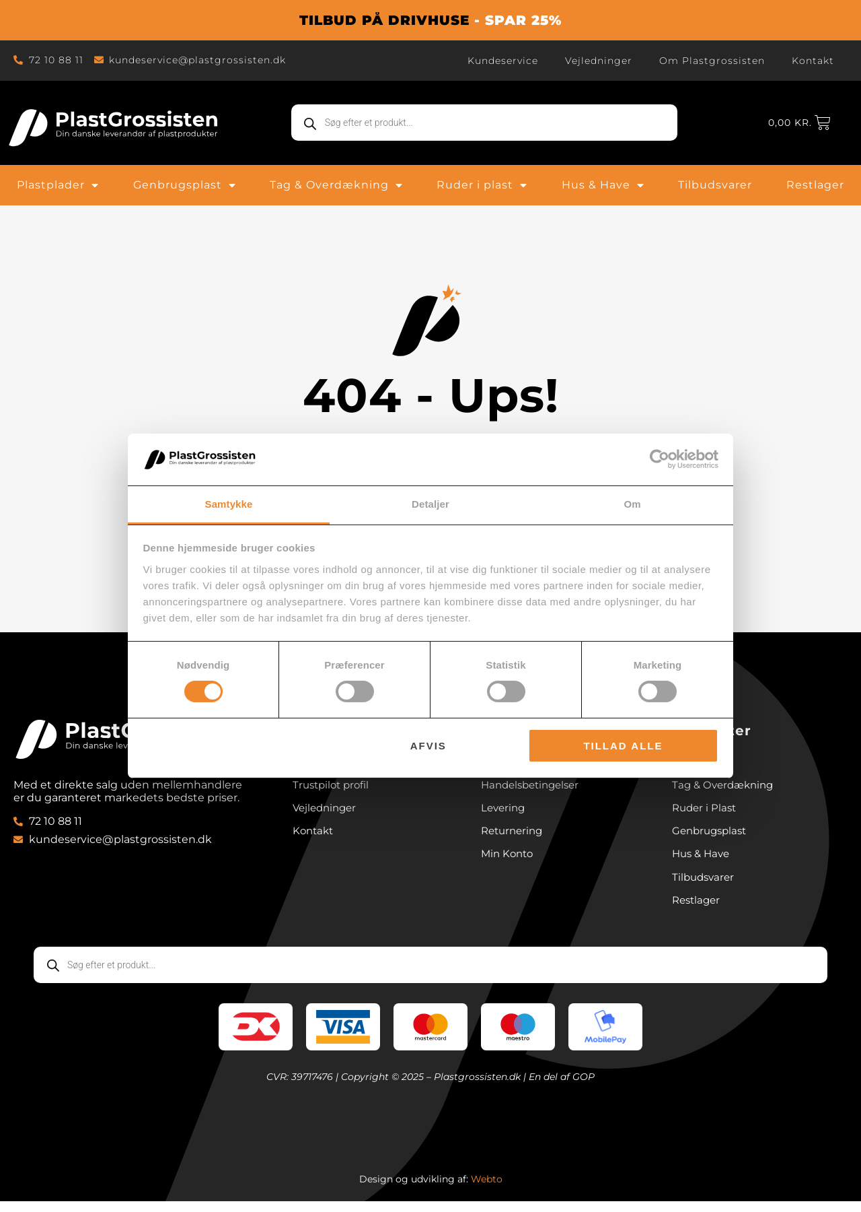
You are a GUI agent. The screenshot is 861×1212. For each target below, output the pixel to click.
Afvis (428, 745)
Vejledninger (598, 61)
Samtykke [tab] (229, 504)
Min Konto (509, 861)
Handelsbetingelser (534, 788)
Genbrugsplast (184, 185)
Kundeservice (502, 61)
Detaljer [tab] (430, 504)
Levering (504, 813)
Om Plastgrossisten (712, 61)
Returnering (514, 837)
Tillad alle (623, 745)
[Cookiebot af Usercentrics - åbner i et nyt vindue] (659, 459)
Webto (486, 1190)
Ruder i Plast (706, 813)
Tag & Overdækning (336, 185)
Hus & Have (603, 185)
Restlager (815, 184)
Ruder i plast (482, 185)
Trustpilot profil (334, 788)
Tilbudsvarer (715, 184)
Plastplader (58, 185)
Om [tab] (632, 504)
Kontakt (813, 61)
